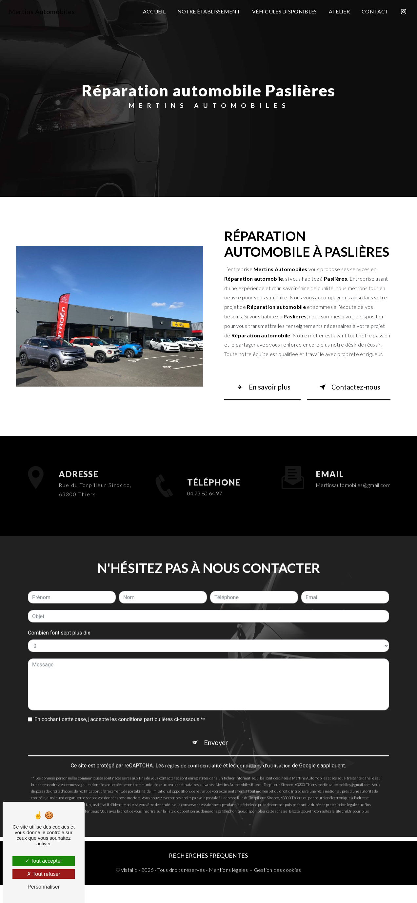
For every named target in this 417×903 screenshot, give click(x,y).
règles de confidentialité (193, 755)
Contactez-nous (345, 393)
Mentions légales (228, 887)
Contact (373, 11)
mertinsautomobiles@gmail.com (353, 470)
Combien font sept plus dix (59, 618)
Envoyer (216, 729)
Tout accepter (43, 861)
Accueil (153, 11)
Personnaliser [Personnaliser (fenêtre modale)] (44, 887)
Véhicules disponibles (283, 11)
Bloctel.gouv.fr (301, 800)
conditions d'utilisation (264, 755)
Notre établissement (207, 11)
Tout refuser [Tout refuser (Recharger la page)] (43, 874)
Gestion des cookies (277, 887)
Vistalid (129, 887)
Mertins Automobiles (43, 11)
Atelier (338, 11)
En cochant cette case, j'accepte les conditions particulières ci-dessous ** (119, 704)
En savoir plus (262, 393)
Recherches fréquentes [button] (208, 873)
